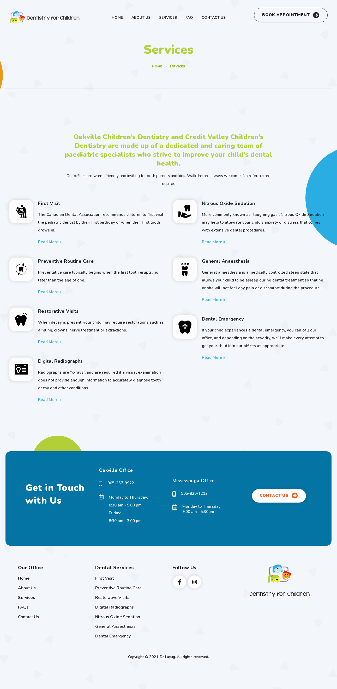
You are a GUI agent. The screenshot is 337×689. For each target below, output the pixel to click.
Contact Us (214, 17)
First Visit (104, 578)
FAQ (189, 17)
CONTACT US (279, 495)
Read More (49, 241)
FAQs (23, 607)
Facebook (179, 581)
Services (168, 17)
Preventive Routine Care (118, 588)
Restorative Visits (112, 597)
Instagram (194, 581)
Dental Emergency (113, 636)
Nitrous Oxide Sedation (117, 617)
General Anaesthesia (115, 626)
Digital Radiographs (114, 607)
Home (117, 17)
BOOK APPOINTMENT (291, 15)
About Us (141, 17)
